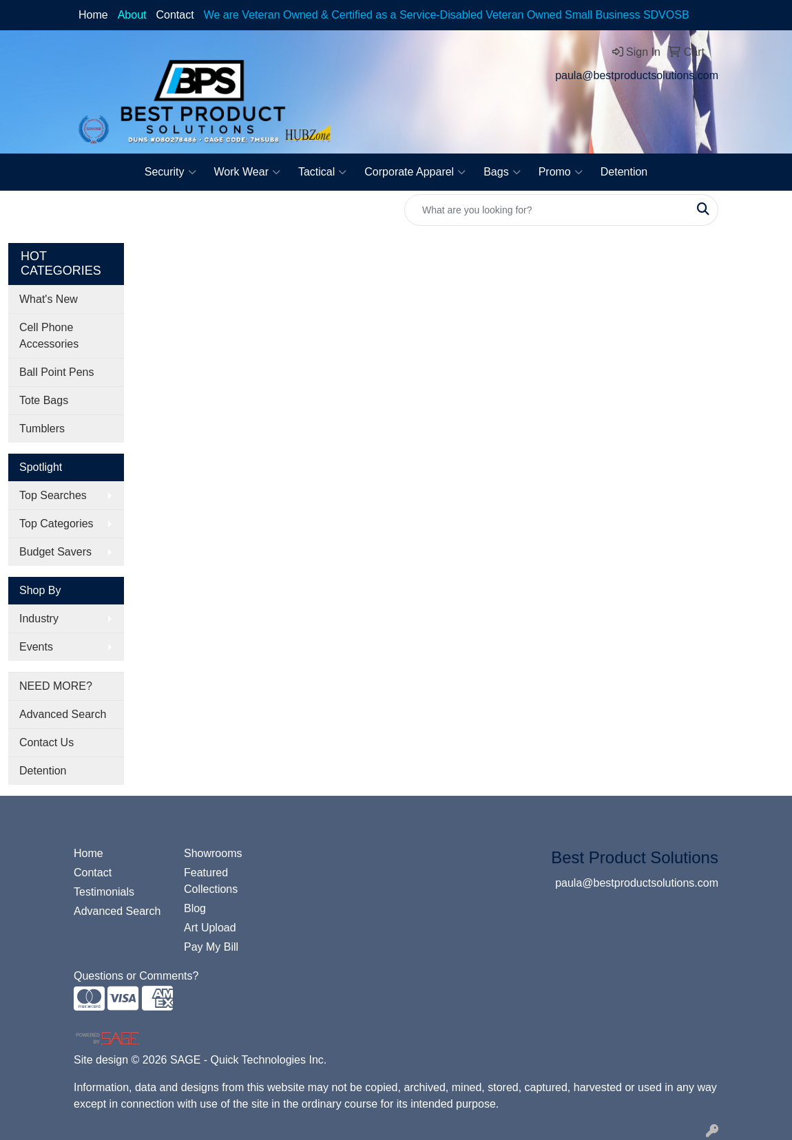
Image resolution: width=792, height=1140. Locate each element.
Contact (175, 15)
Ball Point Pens (56, 372)
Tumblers (42, 428)
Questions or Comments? (136, 976)
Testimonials (104, 892)
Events (36, 647)
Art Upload (210, 927)
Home (93, 15)
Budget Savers (55, 552)
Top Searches (53, 495)
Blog (195, 908)
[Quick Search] (546, 210)
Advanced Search (62, 714)
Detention (624, 172)
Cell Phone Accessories (49, 335)
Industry (39, 618)
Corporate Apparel (415, 172)
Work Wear (247, 172)
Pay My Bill (211, 947)
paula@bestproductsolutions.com (636, 75)
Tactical (322, 172)
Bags (501, 172)
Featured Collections (211, 881)
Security (170, 172)
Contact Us (46, 742)
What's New (48, 299)
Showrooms (213, 853)
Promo (561, 172)
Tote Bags (43, 400)
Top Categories (56, 523)
